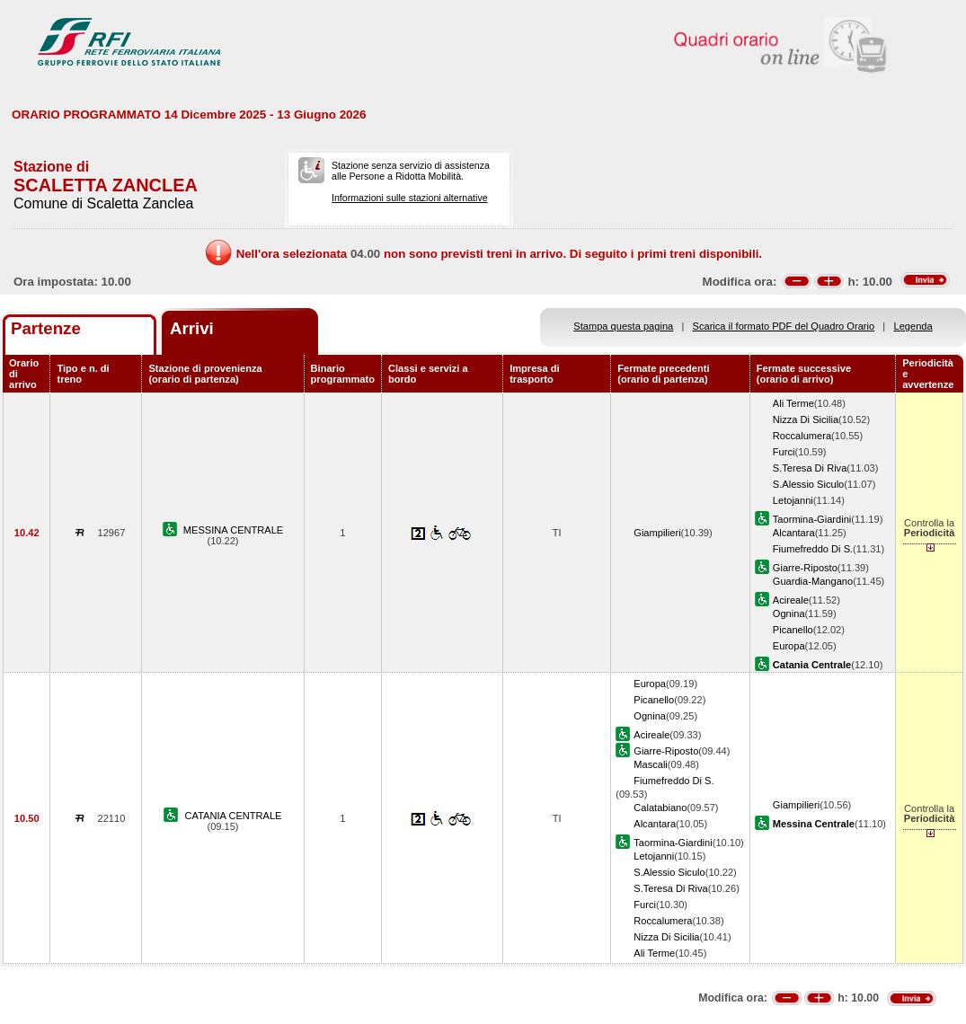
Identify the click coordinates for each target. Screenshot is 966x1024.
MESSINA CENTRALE (233, 530)
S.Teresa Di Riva (810, 468)
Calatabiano (660, 807)
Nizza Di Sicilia (805, 419)
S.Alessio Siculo (808, 484)
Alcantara (794, 532)
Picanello (793, 629)
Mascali (651, 764)
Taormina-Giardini (812, 519)
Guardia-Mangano (813, 581)
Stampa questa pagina (623, 326)
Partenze (46, 328)
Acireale (791, 600)
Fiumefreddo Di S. (813, 548)
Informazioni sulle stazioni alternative (410, 197)
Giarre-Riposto (805, 567)
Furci (784, 451)
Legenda (913, 326)
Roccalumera (802, 435)
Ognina (789, 613)
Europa (789, 645)
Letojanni (793, 500)
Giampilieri (657, 532)
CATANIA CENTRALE (233, 815)
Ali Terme (793, 403)
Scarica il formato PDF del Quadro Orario (784, 326)
